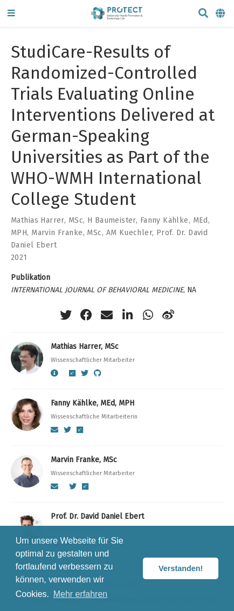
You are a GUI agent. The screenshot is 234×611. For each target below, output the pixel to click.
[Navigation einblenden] (11, 14)
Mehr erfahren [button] (80, 594)
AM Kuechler (129, 232)
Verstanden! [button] (181, 568)
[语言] (221, 14)
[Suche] (203, 14)
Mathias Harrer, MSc (47, 220)
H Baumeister (111, 220)
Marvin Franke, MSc (66, 232)
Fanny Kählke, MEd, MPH (92, 403)
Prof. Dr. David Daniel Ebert (97, 516)
